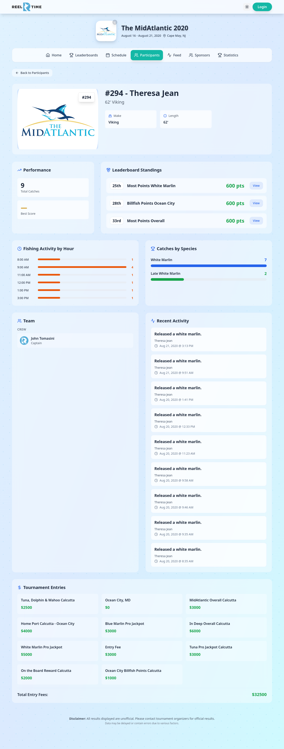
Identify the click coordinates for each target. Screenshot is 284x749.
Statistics (228, 55)
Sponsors (199, 55)
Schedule (116, 55)
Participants (147, 55)
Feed (174, 55)
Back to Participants (32, 73)
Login (262, 6)
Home (54, 55)
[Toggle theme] (247, 7)
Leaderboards (83, 55)
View (256, 186)
